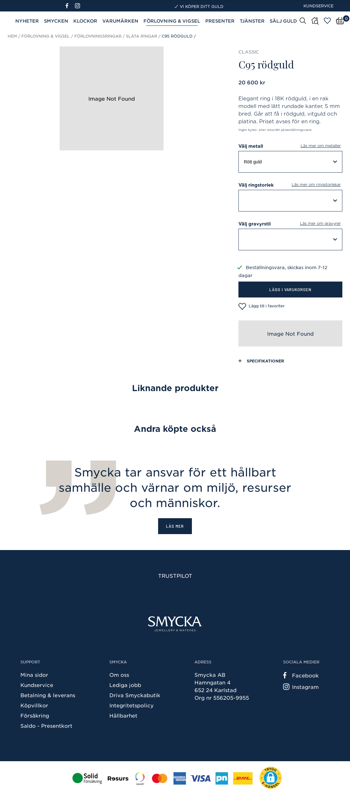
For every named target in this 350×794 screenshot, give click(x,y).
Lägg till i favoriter (261, 306)
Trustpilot (175, 575)
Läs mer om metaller (321, 145)
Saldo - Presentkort (46, 725)
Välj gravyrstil (290, 224)
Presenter (220, 21)
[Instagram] (79, 5)
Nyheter (27, 21)
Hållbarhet (123, 715)
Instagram (301, 686)
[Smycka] (175, 623)
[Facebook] (69, 5)
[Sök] (303, 20)
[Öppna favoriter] (327, 20)
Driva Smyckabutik (134, 695)
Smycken (56, 21)
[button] (270, 778)
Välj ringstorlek (290, 185)
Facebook (301, 675)
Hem (12, 36)
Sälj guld (283, 21)
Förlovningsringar (97, 36)
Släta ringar (141, 36)
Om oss (119, 674)
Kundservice (318, 6)
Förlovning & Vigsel (171, 21)
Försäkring (34, 715)
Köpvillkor (34, 705)
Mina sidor (34, 674)
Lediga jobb (125, 685)
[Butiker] (315, 21)
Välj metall (290, 146)
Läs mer (175, 526)
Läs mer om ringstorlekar (316, 184)
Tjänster (252, 21)
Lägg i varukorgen (290, 289)
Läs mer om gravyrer (320, 223)
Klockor (85, 21)
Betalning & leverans (47, 695)
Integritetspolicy (131, 705)
